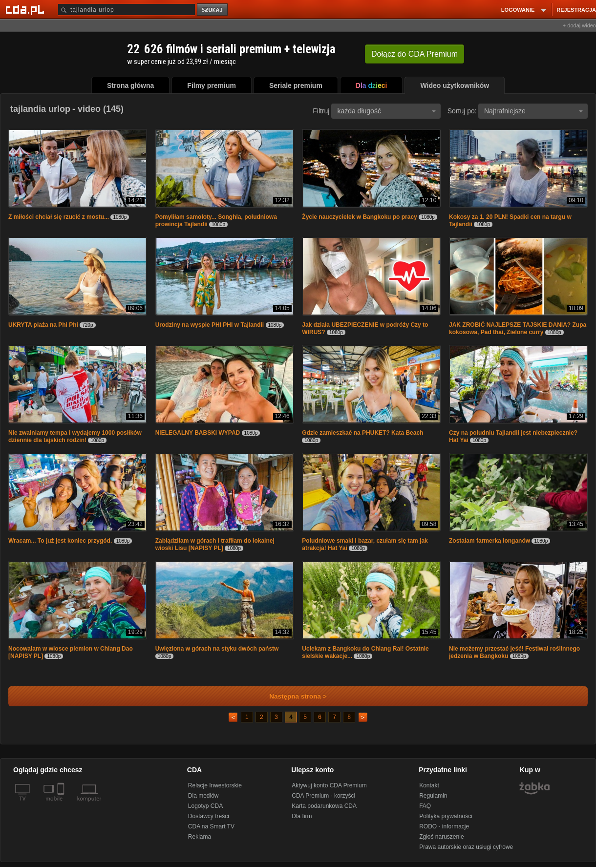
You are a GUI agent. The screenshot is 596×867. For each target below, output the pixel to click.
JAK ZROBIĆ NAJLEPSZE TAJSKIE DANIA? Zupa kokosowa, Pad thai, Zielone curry (517, 328)
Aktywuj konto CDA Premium (329, 785)
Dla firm (302, 816)
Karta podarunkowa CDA (324, 806)
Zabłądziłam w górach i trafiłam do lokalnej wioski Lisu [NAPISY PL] (215, 544)
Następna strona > (291, 696)
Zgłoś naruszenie (441, 836)
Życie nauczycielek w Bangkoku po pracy (359, 216)
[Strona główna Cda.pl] (26, 9)
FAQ (425, 806)
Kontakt (429, 785)
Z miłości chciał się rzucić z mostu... (58, 216)
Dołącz (414, 54)
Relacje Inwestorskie (215, 785)
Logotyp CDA (205, 806)
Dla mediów (203, 795)
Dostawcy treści (208, 816)
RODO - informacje (444, 826)
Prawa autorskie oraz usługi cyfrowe (466, 847)
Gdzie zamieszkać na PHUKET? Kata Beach (362, 432)
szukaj (213, 10)
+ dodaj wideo (579, 25)
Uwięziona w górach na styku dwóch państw (217, 648)
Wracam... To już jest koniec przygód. (60, 540)
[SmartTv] (61, 804)
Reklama (199, 836)
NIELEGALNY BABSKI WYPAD (198, 432)
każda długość (386, 111)
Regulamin (433, 795)
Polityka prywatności (445, 816)
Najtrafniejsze (533, 111)
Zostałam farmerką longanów (489, 540)
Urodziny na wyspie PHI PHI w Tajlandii (210, 324)
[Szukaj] (126, 9)
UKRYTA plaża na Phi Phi (44, 324)
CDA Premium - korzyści (323, 795)
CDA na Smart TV (211, 826)
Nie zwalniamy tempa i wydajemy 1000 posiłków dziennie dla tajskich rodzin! (75, 436)
